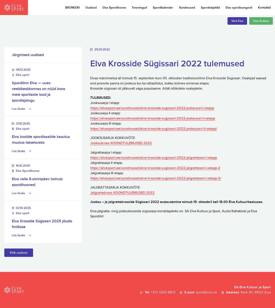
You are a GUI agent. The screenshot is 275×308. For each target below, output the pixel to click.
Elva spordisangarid (239, 7)
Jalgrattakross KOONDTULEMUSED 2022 (122, 193)
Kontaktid (264, 7)
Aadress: (248, 292)
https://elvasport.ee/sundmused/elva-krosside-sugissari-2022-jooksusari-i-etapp (152, 108)
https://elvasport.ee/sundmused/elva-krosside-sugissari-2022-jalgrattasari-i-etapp (153, 158)
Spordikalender (163, 7)
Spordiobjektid (210, 7)
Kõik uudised (18, 253)
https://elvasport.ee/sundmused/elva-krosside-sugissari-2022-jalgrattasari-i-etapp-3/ (155, 178)
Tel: (160, 292)
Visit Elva (237, 21)
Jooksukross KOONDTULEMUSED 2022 (121, 143)
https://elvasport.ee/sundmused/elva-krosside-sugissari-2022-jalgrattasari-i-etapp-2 (155, 168)
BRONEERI (72, 7)
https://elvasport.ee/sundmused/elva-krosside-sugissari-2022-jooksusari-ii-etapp (152, 118)
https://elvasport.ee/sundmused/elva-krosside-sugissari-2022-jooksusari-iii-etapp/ (153, 129)
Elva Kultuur (261, 21)
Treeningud (139, 7)
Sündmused (187, 7)
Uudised (91, 7)
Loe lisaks (18, 109)
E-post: (200, 292)
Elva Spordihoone (114, 7)
